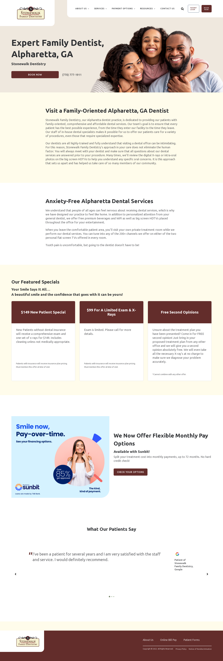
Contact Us (167, 8)
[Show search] (182, 8)
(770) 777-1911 (71, 74)
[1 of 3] (109, 596)
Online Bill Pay (168, 639)
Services (99, 8)
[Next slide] (207, 574)
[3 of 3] (113, 596)
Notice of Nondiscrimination (200, 649)
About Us (81, 8)
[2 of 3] (111, 596)
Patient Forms (191, 639)
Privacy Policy (181, 649)
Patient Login (193, 8)
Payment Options (122, 8)
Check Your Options (130, 472)
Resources (146, 8)
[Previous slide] (15, 574)
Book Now (206, 8)
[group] (60, 457)
